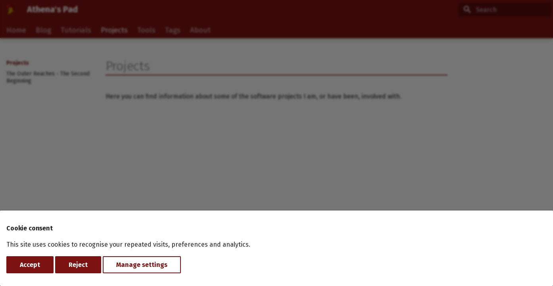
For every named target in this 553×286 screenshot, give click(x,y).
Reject (78, 265)
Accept (30, 265)
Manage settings (141, 265)
